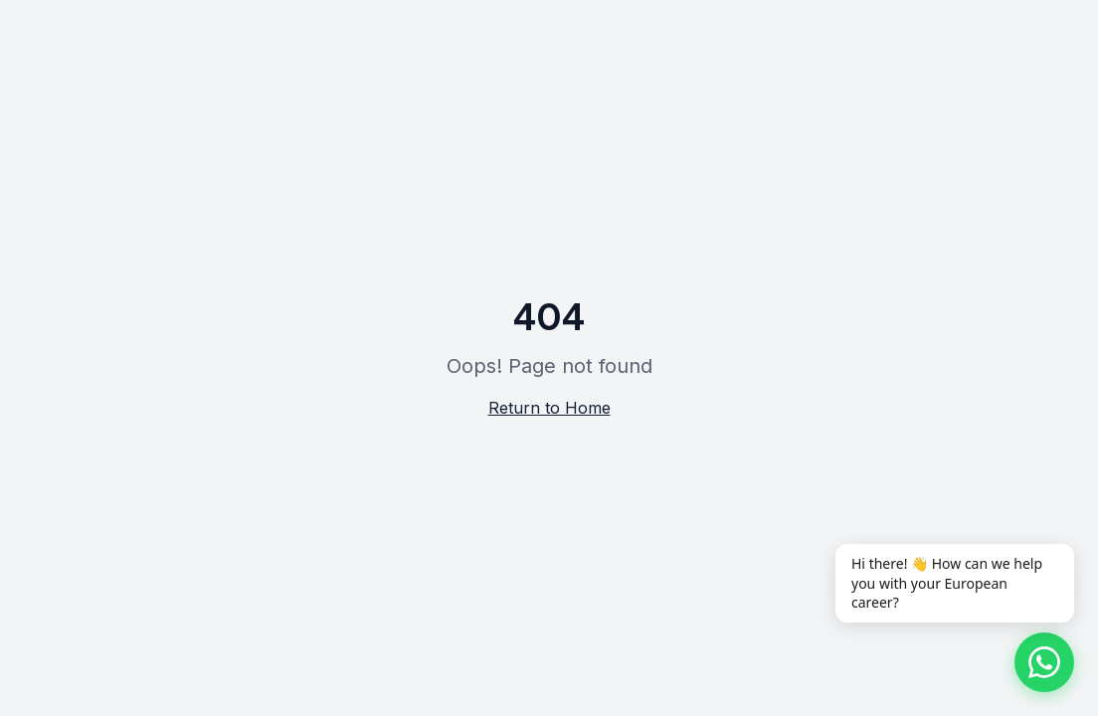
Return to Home (549, 408)
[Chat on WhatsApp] (1044, 662)
